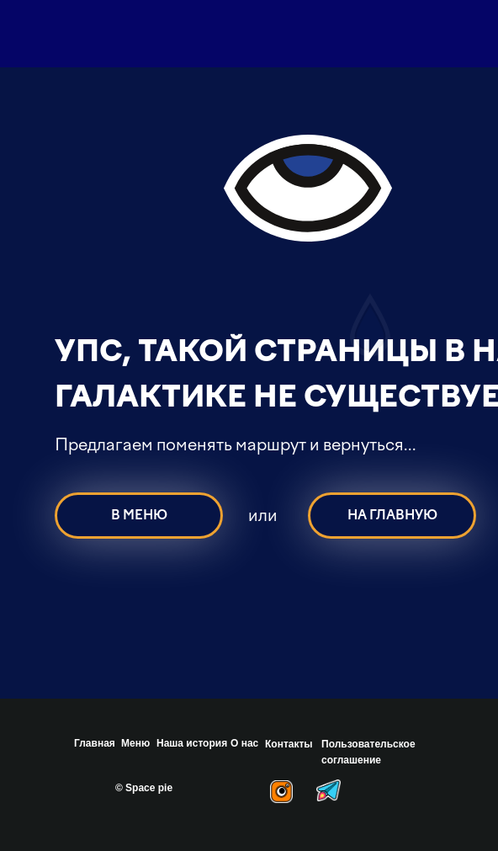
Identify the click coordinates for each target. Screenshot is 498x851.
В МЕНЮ (139, 515)
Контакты (289, 744)
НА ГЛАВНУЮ (392, 515)
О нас (244, 743)
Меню (135, 743)
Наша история (191, 743)
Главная (94, 743)
